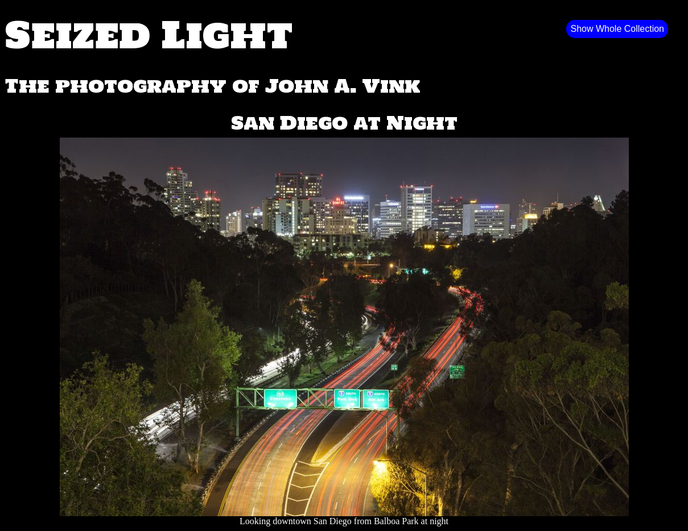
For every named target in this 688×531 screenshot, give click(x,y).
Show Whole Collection (617, 29)
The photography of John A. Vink (213, 86)
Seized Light (149, 34)
